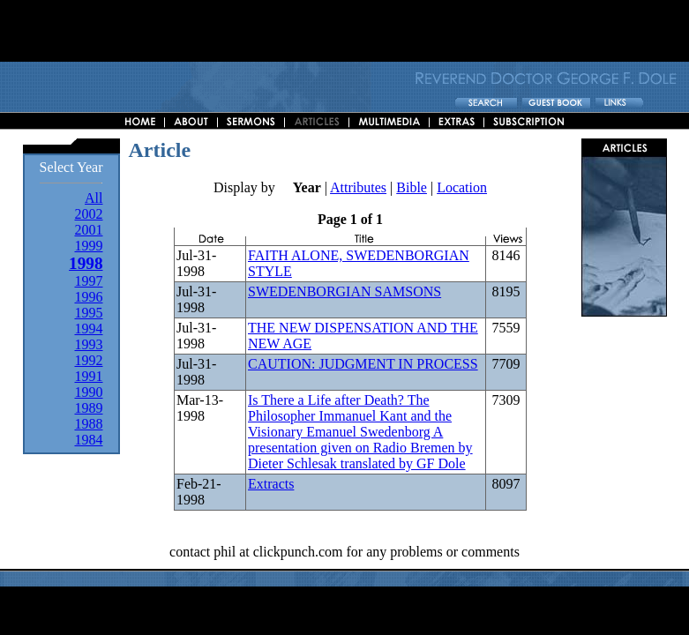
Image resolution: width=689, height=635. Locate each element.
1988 (88, 423)
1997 (88, 280)
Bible (411, 187)
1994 (88, 328)
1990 (88, 392)
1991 (88, 376)
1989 (88, 407)
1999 (88, 245)
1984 (88, 439)
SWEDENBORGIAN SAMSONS (344, 291)
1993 (88, 344)
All (93, 197)
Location (462, 187)
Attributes (358, 187)
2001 (88, 229)
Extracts (271, 483)
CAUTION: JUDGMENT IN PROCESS (363, 363)
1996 (88, 296)
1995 (88, 312)
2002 (88, 213)
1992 (88, 360)
